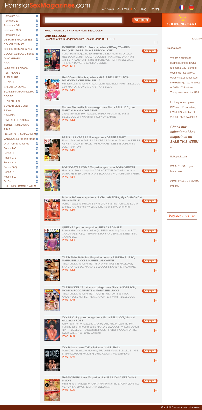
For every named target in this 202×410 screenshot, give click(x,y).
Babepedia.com (178, 156)
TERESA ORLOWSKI (16, 124)
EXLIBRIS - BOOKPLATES (20, 186)
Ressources (174, 48)
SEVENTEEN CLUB (16, 105)
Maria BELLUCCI (90, 30)
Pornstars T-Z (12, 34)
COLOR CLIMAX (14, 44)
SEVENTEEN (12, 101)
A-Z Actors (108, 9)
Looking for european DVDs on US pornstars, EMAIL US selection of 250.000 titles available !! (183, 110)
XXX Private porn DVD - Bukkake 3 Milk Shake (91, 347)
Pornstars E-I (11, 20)
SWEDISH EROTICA (16, 119)
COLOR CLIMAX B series (19, 53)
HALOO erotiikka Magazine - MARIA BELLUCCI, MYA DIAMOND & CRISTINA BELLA (95, 79)
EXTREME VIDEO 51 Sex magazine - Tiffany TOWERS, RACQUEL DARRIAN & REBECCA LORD (96, 49)
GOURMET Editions (16, 67)
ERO (6, 63)
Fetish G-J (10, 157)
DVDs (7, 181)
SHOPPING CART (181, 24)
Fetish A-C (10, 148)
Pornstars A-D (12, 15)
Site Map (155, 9)
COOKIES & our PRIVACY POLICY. (185, 184)
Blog (143, 9)
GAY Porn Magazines (16, 143)
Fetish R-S (10, 171)
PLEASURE (11, 77)
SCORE (8, 96)
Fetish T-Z (10, 176)
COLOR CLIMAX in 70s (18, 49)
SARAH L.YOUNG (15, 86)
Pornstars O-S (12, 30)
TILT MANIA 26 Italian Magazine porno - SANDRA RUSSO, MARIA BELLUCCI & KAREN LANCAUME (98, 259)
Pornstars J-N (12, 25)
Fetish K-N (10, 162)
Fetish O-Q (10, 167)
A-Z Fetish (123, 9)
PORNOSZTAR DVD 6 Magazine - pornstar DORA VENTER (98, 167)
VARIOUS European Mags (19, 138)
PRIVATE (9, 82)
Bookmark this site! (182, 216)
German (191, 7)
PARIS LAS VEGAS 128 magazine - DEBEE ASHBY (94, 137)
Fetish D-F (10, 153)
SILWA (8, 110)
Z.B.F (7, 129)
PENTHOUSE (12, 72)
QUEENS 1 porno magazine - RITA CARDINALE (92, 227)
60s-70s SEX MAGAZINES (20, 134)
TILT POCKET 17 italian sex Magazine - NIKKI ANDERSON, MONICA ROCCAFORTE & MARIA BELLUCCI (99, 289)
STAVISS (9, 115)
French (182, 7)
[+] (156, 42)
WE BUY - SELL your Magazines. (182, 169)
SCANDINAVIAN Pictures (19, 91)
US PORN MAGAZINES (18, 39)
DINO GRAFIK (12, 58)
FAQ (135, 9)
